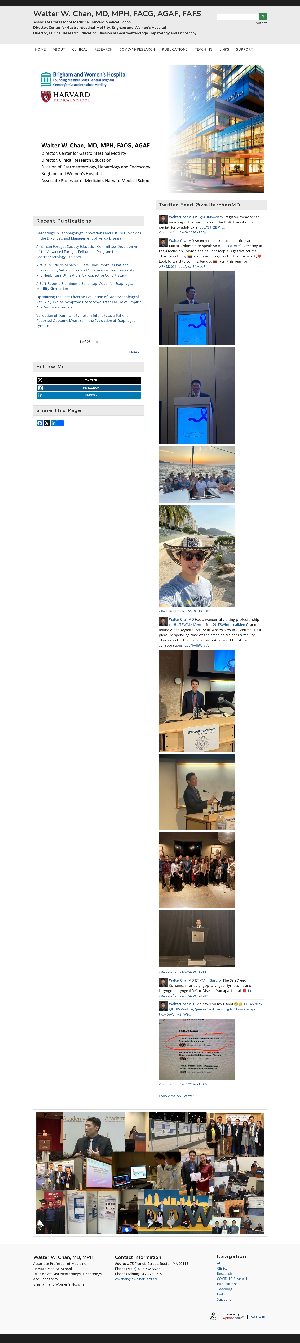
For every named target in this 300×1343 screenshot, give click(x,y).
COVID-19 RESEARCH (137, 49)
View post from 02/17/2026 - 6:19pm (184, 995)
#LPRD (223, 246)
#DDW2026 (252, 1004)
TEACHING (203, 49)
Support (224, 1299)
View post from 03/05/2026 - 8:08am (183, 971)
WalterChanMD (181, 217)
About (222, 1263)
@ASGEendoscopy (241, 1009)
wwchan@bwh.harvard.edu (137, 1279)
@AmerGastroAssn (210, 1009)
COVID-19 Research (232, 1278)
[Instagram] (89, 388)
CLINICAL (79, 49)
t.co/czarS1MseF (191, 266)
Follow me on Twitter (176, 1096)
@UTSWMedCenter (189, 624)
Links (221, 1294)
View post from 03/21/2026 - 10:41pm (184, 611)
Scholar (233, 1316)
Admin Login (258, 1316)
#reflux (239, 246)
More (133, 352)
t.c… (251, 990)
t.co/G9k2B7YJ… (212, 227)
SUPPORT (244, 49)
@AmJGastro (210, 980)
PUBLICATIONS (175, 49)
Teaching (224, 1289)
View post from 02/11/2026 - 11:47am (184, 1084)
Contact (260, 23)
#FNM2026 (168, 266)
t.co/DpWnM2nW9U (175, 1014)
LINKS (224, 49)
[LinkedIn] (89, 395)
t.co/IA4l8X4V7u (197, 645)
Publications (227, 1283)
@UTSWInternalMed (228, 624)
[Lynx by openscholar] (216, 1316)
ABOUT (59, 49)
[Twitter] (89, 380)
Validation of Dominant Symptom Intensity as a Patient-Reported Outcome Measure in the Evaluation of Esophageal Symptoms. (86, 320)
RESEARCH (103, 49)
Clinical (223, 1268)
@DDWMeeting (181, 1009)
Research (224, 1273)
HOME (40, 49)
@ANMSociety (211, 217)
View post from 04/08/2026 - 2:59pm (184, 232)
